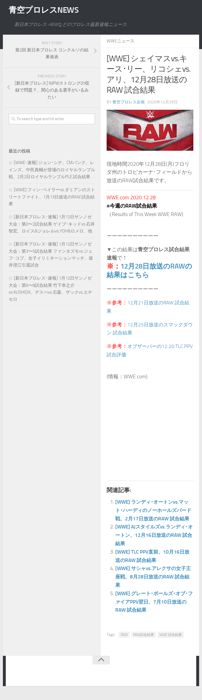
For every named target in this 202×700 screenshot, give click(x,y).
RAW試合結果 (143, 643)
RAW (124, 643)
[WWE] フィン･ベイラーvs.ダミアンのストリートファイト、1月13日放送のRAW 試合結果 (52, 196)
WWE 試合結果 (170, 643)
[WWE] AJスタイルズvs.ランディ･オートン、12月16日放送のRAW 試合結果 (153, 543)
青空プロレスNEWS (46, 10)
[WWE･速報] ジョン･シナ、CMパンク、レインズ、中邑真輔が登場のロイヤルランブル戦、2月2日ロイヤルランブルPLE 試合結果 (52, 169)
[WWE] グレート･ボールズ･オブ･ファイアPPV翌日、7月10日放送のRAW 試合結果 (153, 609)
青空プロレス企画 (128, 101)
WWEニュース (121, 41)
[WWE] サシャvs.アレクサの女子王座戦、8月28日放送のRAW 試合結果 (154, 584)
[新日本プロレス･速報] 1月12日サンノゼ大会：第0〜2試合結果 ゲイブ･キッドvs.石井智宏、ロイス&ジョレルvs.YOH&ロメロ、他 (52, 224)
